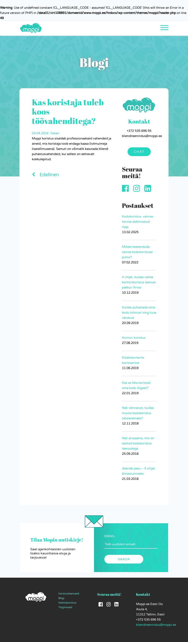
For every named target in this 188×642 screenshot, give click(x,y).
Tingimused (65, 607)
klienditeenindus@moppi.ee (156, 625)
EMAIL (109, 536)
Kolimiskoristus (67, 602)
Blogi (61, 598)
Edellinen (45, 174)
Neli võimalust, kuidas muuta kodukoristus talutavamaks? (138, 413)
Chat (139, 152)
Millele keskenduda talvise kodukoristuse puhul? (137, 252)
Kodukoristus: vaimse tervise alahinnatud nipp (137, 222)
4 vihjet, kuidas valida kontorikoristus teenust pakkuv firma (139, 282)
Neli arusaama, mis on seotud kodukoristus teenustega (138, 443)
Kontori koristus (133, 338)
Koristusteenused (68, 593)
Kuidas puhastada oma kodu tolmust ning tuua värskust (139, 313)
